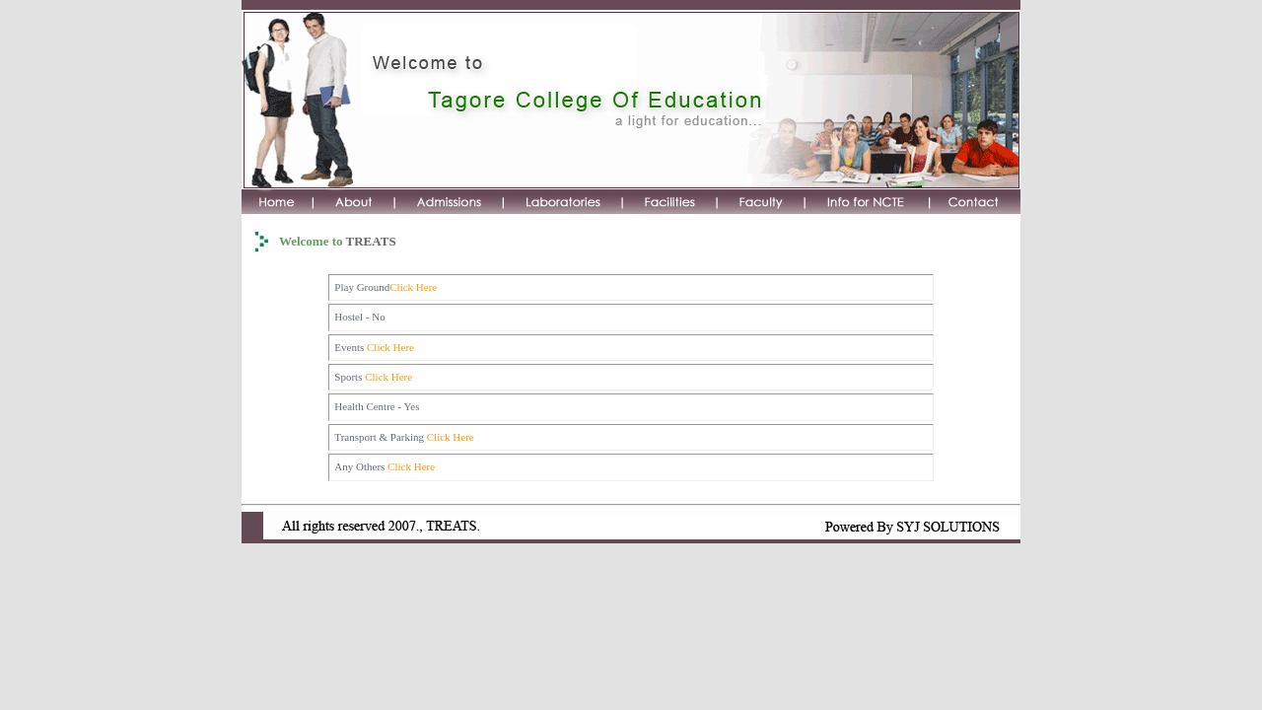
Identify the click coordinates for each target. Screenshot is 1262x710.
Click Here (413, 287)
